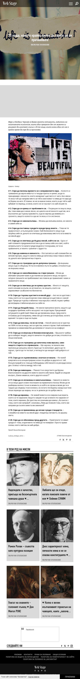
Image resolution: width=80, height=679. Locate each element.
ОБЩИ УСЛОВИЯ (59, 654)
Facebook (60, 439)
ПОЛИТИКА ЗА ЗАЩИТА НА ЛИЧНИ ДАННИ (22, 657)
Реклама (18, 654)
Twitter (63, 439)
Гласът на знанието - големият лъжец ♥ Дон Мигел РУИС (21, 607)
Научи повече (33, 677)
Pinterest (41, 670)
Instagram (70, 439)
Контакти (28, 654)
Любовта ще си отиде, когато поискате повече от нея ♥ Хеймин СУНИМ (56, 494)
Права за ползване (42, 654)
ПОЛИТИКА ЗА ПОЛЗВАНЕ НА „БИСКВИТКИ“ (40, 659)
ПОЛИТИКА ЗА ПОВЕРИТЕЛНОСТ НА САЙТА (57, 657)
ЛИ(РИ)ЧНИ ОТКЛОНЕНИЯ (40, 45)
